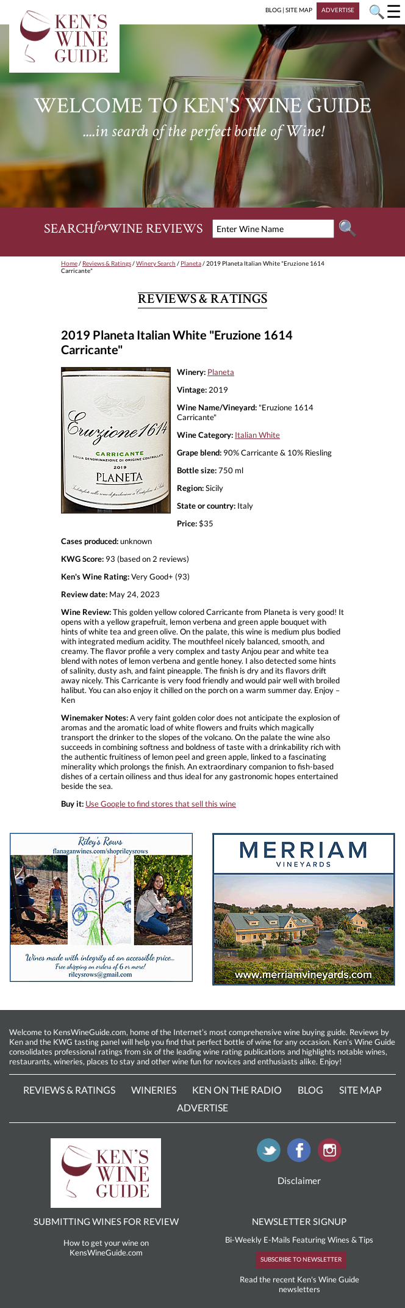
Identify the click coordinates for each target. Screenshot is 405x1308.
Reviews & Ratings (106, 263)
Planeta (191, 263)
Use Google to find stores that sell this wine (160, 803)
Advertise (202, 1107)
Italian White (257, 435)
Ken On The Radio (237, 1089)
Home (69, 263)
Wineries (153, 1089)
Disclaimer (299, 1180)
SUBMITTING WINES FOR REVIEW (106, 1221)
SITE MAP (298, 9)
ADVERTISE (337, 9)
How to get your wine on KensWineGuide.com (106, 1247)
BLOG (273, 9)
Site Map (360, 1089)
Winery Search (156, 263)
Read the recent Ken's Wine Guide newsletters (299, 1284)
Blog (310, 1089)
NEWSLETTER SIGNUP (299, 1221)
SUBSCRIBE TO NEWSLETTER (301, 1259)
